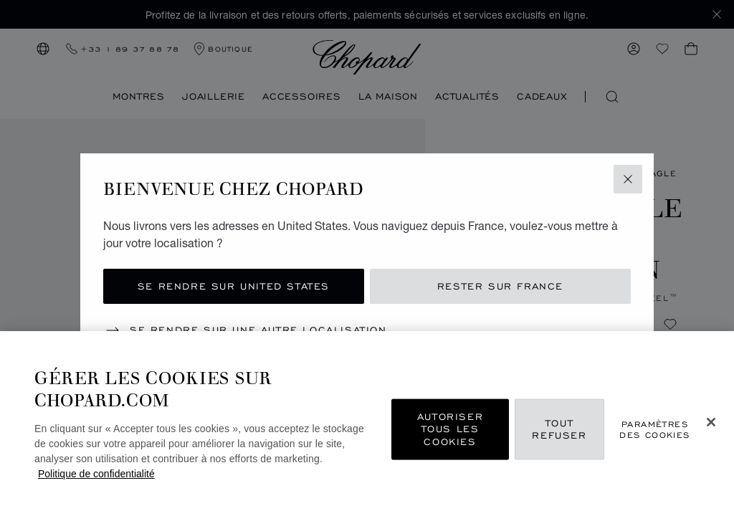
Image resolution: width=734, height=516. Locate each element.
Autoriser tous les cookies (450, 428)
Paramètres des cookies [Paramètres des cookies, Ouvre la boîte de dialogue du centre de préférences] (654, 428)
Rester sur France (500, 286)
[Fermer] (711, 422)
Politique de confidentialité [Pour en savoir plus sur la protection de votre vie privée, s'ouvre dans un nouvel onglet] (96, 473)
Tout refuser (559, 428)
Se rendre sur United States (234, 286)
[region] (367, 423)
